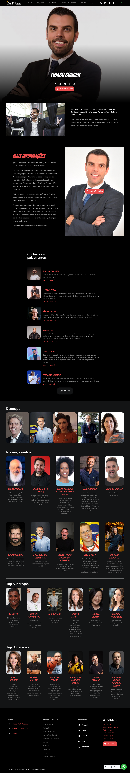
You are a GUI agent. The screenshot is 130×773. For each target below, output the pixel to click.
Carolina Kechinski (114, 556)
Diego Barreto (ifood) (40, 490)
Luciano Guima (49, 290)
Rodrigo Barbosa (51, 271)
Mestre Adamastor (34, 615)
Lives (87, 112)
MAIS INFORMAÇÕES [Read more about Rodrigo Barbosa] (49, 280)
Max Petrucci (90, 489)
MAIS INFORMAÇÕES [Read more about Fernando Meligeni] (49, 384)
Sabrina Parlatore (116, 615)
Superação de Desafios (50, 735)
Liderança (45, 746)
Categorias (40, 3)
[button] (101, 3)
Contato (83, 3)
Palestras (93, 112)
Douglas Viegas (54, 679)
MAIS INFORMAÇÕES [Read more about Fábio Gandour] (49, 320)
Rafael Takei (48, 330)
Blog (91, 3)
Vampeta (13, 614)
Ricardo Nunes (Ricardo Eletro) (116, 681)
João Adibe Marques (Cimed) (75, 680)
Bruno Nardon (15, 555)
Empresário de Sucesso (50, 739)
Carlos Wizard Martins (110, 727)
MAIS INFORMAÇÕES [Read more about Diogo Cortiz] (49, 365)
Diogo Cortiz (49, 351)
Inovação (45, 753)
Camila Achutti (75, 615)
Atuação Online (94, 109)
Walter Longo (107, 730)
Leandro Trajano (95, 679)
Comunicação (105, 109)
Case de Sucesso (48, 756)
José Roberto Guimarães (40, 556)
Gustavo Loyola (108, 736)
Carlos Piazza (15, 489)
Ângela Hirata (96, 615)
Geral (113, 109)
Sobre (30, 3)
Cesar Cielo (90, 555)
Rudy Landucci (108, 738)
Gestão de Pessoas (78, 112)
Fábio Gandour (49, 311)
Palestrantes (52, 3)
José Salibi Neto (108, 733)
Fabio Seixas (54, 614)
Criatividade (46, 749)
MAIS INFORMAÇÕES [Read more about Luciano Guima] (49, 301)
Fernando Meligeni (52, 375)
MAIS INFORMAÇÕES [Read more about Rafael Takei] (49, 342)
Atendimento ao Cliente (79, 109)
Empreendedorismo (49, 732)
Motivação (46, 728)
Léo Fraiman (107, 724)
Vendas (81, 114)
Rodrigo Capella (114, 489)
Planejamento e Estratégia (107, 112)
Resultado (74, 114)
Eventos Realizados (68, 3)
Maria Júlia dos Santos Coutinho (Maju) (65, 492)
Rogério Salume (34, 679)
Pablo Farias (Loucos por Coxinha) (64, 558)
